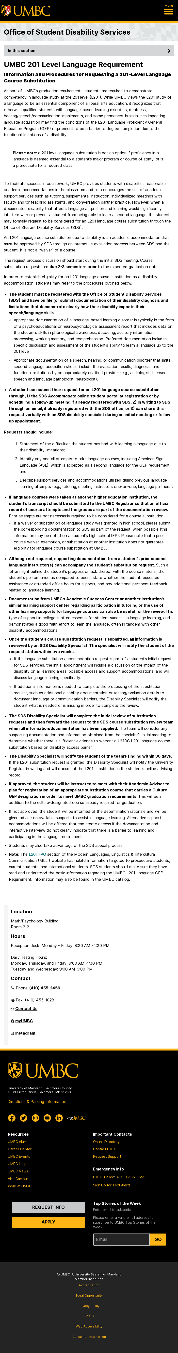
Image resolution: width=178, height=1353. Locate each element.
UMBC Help (17, 1164)
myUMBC (24, 1023)
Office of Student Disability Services (67, 32)
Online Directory (106, 1142)
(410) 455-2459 (44, 987)
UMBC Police (103, 1177)
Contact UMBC (105, 1149)
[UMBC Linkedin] (59, 1118)
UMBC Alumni (18, 1142)
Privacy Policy (89, 1306)
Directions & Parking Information (36, 1101)
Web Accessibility (89, 1326)
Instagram (25, 1035)
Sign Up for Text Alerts (111, 1185)
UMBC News (18, 1171)
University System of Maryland (98, 1274)
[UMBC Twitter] (23, 1118)
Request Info (48, 1207)
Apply (48, 1221)
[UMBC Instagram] (35, 1118)
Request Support (107, 1156)
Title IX (89, 1316)
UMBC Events (19, 1156)
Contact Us (26, 1008)
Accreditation (89, 1285)
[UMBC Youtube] (47, 1118)
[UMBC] (25, 10)
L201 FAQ (37, 854)
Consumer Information (89, 1337)
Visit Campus (18, 1179)
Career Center (20, 1149)
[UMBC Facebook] (11, 1118)
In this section (90, 50)
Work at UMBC (20, 1186)
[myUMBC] (76, 1118)
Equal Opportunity (89, 1295)
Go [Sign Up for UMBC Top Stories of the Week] (158, 1239)
